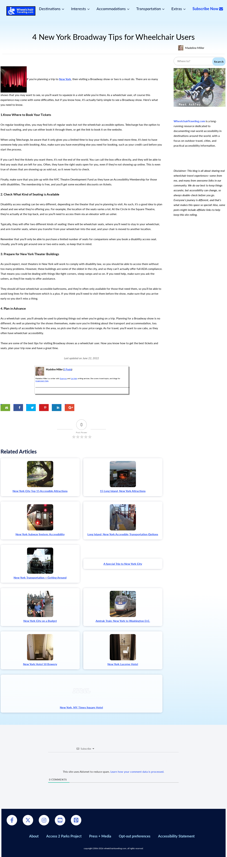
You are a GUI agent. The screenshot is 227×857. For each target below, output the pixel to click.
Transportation (148, 8)
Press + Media (100, 836)
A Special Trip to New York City (122, 563)
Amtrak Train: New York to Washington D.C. (123, 620)
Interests (78, 8)
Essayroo (63, 378)
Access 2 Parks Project (63, 836)
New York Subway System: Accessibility (40, 534)
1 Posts (68, 369)
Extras (176, 8)
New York (65, 79)
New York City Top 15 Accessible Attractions (40, 491)
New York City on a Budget (40, 620)
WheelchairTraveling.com (189, 121)
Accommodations (111, 8)
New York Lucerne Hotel (122, 664)
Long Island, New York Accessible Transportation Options (122, 534)
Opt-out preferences (134, 836)
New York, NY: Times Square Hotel (81, 707)
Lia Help (74, 378)
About (34, 836)
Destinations (50, 8)
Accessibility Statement (176, 836)
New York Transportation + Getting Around (40, 577)
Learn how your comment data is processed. (137, 771)
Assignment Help (42, 381)
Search (219, 61)
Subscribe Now (207, 8)
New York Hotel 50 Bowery (40, 664)
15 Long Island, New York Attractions (123, 491)
